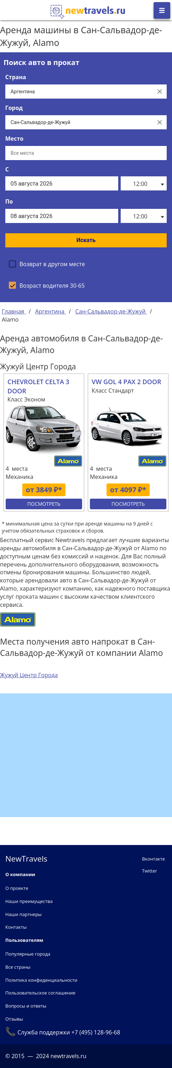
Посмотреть (44, 503)
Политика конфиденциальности (41, 980)
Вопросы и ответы (25, 1006)
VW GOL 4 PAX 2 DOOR (126, 381)
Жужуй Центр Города (29, 675)
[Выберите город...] (79, 122)
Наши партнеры (23, 914)
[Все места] (86, 153)
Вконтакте (153, 859)
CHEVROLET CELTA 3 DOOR (38, 386)
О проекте (16, 888)
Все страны (17, 967)
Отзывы (14, 1019)
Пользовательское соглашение (40, 993)
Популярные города (27, 954)
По (9, 201)
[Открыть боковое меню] (162, 10)
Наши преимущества (29, 901)
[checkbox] (47, 264)
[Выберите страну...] (79, 91)
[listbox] (144, 183)
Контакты (16, 927)
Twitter (149, 871)
